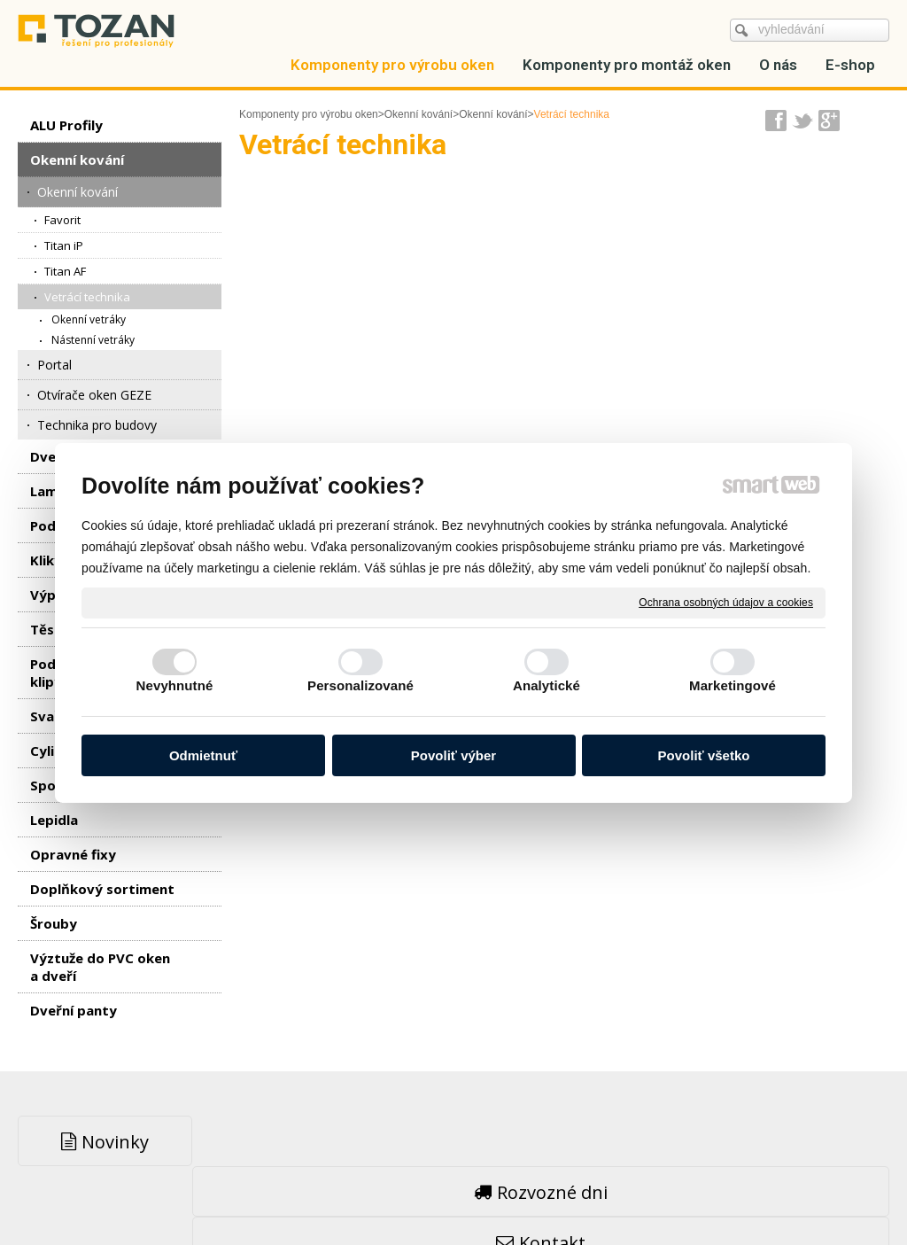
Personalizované (360, 685)
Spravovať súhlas (722, 1192)
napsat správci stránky (410, 1192)
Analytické (546, 685)
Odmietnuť (203, 755)
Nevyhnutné (174, 685)
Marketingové (732, 685)
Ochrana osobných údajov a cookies (726, 601)
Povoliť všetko (704, 755)
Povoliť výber (453, 755)
